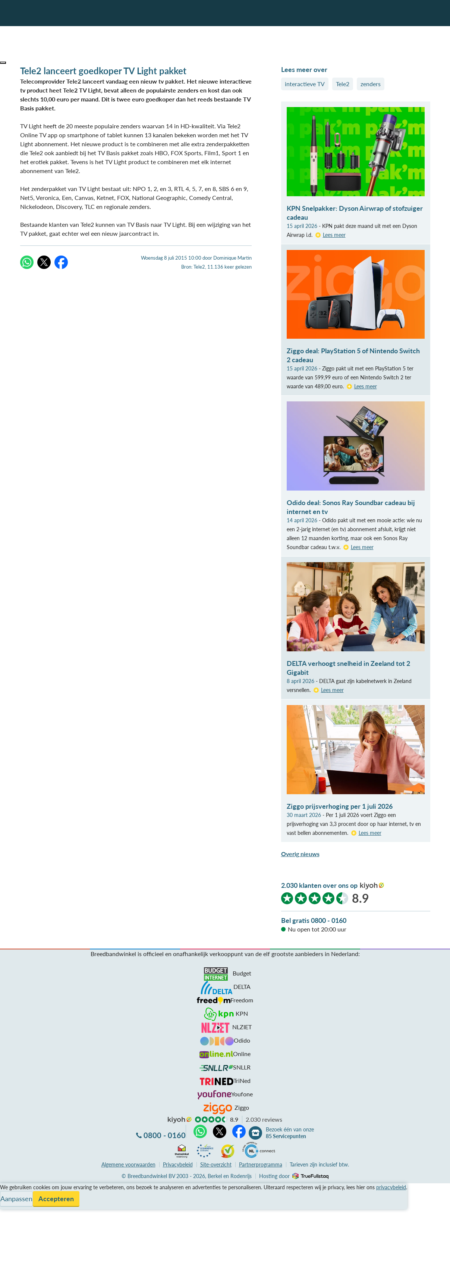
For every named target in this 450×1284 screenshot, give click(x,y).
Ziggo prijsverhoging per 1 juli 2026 (340, 806)
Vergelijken (14, 1187)
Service (9, 1196)
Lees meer (334, 235)
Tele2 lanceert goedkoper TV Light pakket (103, 70)
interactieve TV (305, 83)
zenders (371, 83)
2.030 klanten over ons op (319, 885)
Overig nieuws (300, 853)
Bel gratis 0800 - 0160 (313, 920)
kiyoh (372, 886)
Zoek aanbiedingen (34, 1273)
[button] (3, 63)
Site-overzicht (216, 1164)
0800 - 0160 (165, 1135)
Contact (10, 1214)
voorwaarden (128, 1164)
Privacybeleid (178, 1164)
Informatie (13, 1205)
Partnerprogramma (260, 1164)
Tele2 (342, 83)
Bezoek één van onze (290, 1133)
